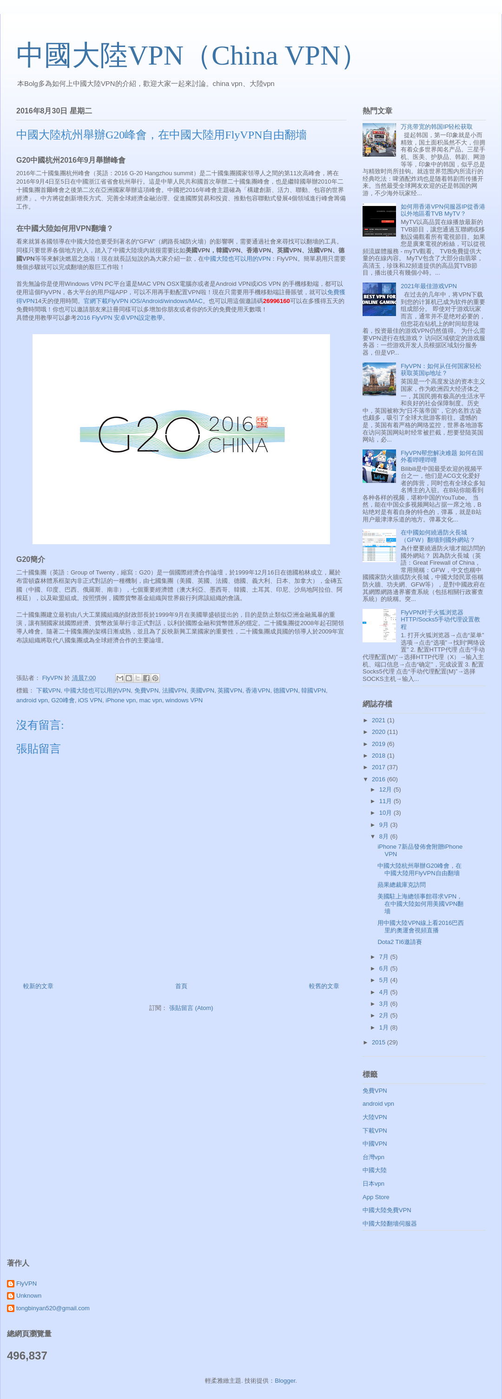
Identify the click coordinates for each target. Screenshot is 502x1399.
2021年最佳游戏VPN (429, 286)
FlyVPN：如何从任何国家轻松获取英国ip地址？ (441, 370)
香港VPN (257, 690)
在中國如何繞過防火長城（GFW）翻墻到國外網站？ (438, 536)
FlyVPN (26, 1283)
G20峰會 (63, 700)
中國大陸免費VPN (387, 1210)
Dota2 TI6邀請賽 (399, 941)
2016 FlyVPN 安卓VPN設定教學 (120, 317)
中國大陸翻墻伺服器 (390, 1223)
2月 (384, 1015)
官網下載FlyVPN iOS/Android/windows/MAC (143, 300)
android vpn (32, 700)
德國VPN (285, 690)
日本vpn (373, 1183)
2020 (379, 731)
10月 (386, 812)
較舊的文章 (324, 986)
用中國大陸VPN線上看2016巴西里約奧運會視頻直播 (420, 926)
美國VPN (202, 690)
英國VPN (230, 690)
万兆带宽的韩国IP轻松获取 (437, 126)
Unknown (28, 1295)
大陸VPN (375, 1117)
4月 (384, 992)
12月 (386, 789)
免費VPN (146, 690)
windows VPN (184, 700)
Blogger (285, 1380)
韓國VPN (313, 690)
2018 (379, 755)
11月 (386, 801)
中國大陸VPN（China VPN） (192, 55)
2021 (379, 720)
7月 (384, 956)
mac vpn (150, 700)
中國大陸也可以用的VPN (237, 258)
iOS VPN (90, 700)
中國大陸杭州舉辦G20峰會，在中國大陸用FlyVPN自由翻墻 (419, 869)
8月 (384, 836)
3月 (384, 1003)
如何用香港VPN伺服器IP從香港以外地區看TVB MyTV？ (443, 210)
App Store (376, 1197)
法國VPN (174, 690)
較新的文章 (38, 986)
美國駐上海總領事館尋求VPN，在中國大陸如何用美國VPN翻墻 (420, 903)
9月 (384, 824)
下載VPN (48, 690)
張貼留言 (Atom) (191, 1007)
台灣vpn (373, 1157)
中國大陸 (375, 1170)
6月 (384, 968)
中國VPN (375, 1143)
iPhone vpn (121, 700)
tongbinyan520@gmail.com (53, 1308)
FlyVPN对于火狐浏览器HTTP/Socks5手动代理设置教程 (440, 619)
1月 (384, 1027)
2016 (379, 779)
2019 (379, 743)
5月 (384, 980)
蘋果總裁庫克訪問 (401, 884)
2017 (379, 767)
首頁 (181, 986)
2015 (379, 1042)
